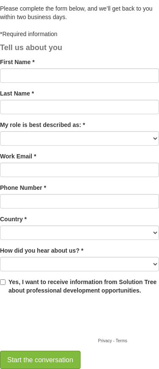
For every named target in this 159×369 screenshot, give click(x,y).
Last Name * (17, 93)
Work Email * (18, 156)
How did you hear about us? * (42, 250)
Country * (13, 219)
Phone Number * (23, 187)
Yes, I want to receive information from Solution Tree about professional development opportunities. (82, 286)
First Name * (17, 62)
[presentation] (64, 319)
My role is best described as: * (42, 124)
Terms (121, 340)
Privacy (105, 340)
